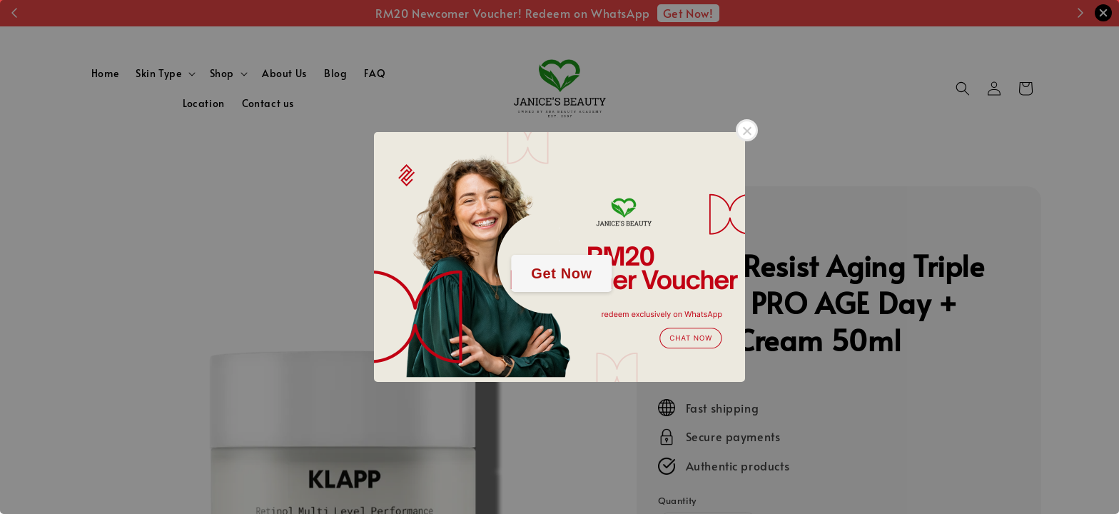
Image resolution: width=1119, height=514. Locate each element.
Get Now (561, 273)
